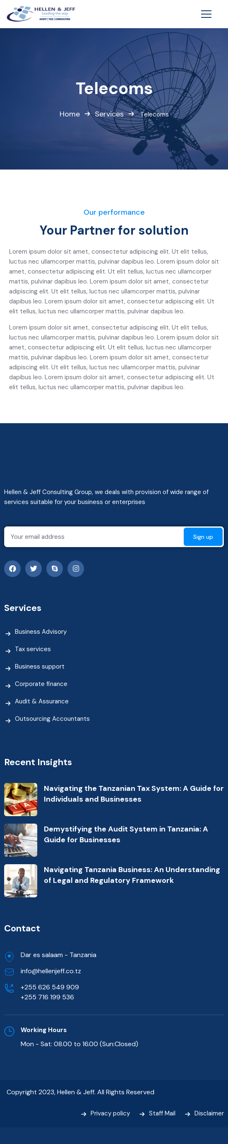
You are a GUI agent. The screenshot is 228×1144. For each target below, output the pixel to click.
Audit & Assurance (42, 701)
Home (70, 114)
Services (109, 114)
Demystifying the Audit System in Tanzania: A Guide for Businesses (126, 834)
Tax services (33, 649)
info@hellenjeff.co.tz (51, 971)
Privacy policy (110, 1113)
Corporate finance (41, 684)
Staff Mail (162, 1113)
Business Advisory (41, 632)
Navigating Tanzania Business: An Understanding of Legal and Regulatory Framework (132, 875)
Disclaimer (209, 1113)
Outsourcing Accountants (52, 719)
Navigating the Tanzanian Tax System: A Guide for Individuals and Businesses (134, 793)
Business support (40, 666)
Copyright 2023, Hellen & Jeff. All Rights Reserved (80, 1092)
